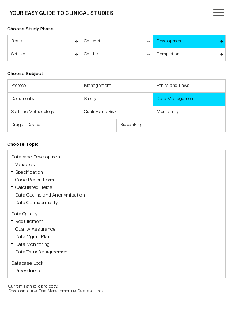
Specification (29, 172)
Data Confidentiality (36, 203)
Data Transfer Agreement (42, 252)
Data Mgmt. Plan (33, 237)
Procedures (27, 271)
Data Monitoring (32, 244)
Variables (25, 164)
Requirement (29, 221)
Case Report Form (34, 180)
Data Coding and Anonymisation (50, 195)
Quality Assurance (35, 229)
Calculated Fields (34, 187)
